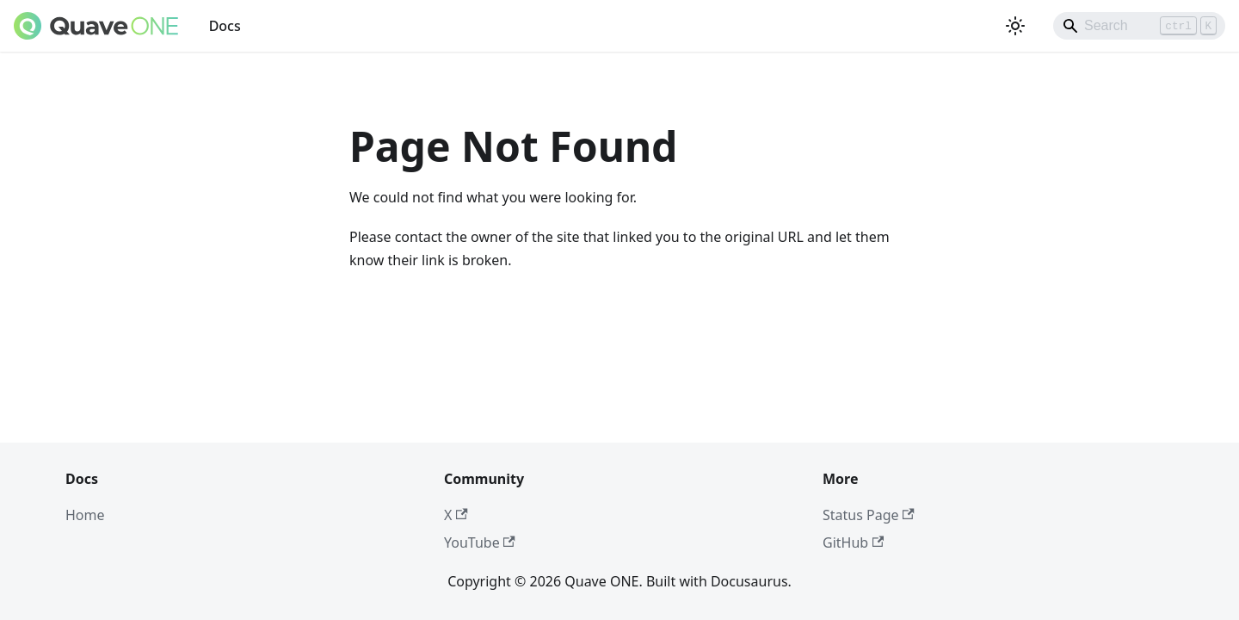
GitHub (853, 542)
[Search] (1139, 26)
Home (85, 514)
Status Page (869, 514)
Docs (225, 25)
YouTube (479, 542)
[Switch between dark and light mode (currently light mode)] (1015, 26)
